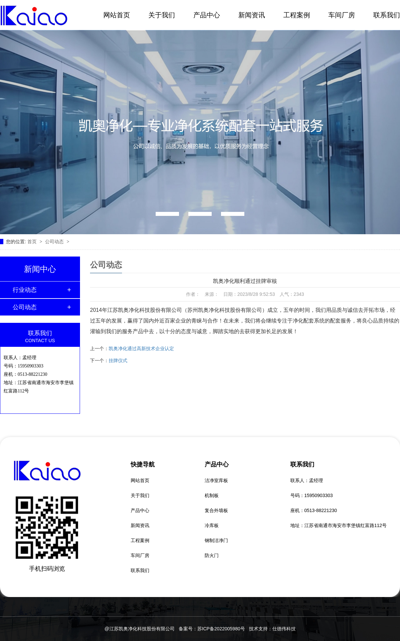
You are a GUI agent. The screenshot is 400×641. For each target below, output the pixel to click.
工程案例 (296, 15)
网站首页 (116, 15)
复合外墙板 (216, 510)
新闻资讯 (251, 15)
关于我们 (161, 15)
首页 (32, 241)
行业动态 (25, 290)
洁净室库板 (216, 480)
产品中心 (206, 15)
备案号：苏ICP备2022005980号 (212, 628)
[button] (167, 214)
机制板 (212, 495)
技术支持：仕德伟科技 (272, 628)
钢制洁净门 (216, 540)
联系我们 (386, 15)
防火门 (212, 555)
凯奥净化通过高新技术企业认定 (141, 348)
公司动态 (55, 241)
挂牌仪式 (118, 360)
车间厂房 (341, 15)
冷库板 (212, 525)
